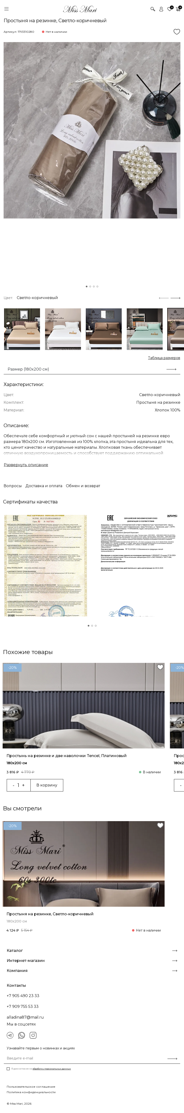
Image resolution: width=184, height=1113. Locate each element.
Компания (92, 970)
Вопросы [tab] (13, 486)
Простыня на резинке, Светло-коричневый (50, 914)
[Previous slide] (164, 298)
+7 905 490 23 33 (23, 995)
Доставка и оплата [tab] (43, 486)
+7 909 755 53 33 (23, 1006)
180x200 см (16, 763)
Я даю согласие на (41, 1068)
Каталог (92, 950)
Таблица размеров (164, 358)
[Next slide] (175, 298)
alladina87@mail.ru (25, 1017)
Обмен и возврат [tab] (83, 486)
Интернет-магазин (92, 960)
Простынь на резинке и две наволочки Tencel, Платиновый (66, 755)
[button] (86, 286)
